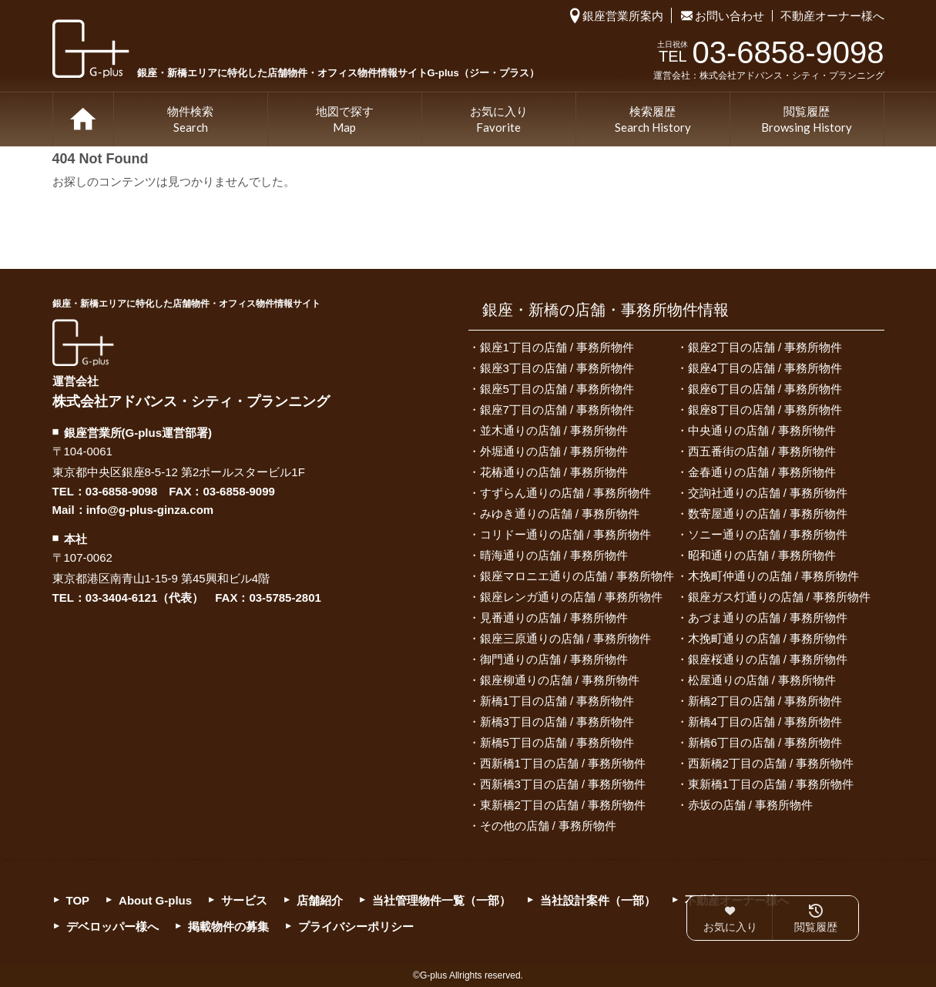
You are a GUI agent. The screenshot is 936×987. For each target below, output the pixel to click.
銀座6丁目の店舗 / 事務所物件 (765, 388)
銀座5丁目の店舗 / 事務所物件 (557, 388)
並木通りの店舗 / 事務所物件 (554, 430)
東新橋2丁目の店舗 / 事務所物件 (563, 804)
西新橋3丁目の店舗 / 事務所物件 (563, 784)
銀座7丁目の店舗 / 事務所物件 (557, 409)
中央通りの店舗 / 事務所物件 (762, 430)
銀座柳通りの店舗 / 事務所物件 (560, 680)
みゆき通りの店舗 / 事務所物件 (560, 513)
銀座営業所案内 (622, 15)
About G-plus (155, 900)
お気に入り (499, 120)
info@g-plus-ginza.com (149, 509)
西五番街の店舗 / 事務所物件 (762, 451)
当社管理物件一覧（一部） (441, 900)
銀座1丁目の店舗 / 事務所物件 (557, 347)
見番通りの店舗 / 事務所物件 (554, 617)
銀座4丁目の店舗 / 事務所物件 (765, 367)
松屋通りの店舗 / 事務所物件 (762, 680)
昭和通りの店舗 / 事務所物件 (762, 555)
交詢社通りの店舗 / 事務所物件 (768, 492)
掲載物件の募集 (228, 926)
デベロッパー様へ (112, 926)
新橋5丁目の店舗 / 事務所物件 (557, 742)
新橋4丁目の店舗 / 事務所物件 (765, 721)
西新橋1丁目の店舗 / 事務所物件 (563, 763)
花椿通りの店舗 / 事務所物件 (554, 471)
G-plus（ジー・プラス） (83, 342)
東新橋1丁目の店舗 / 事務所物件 (771, 784)
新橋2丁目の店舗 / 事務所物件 (765, 700)
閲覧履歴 (806, 120)
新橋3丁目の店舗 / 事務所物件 (557, 721)
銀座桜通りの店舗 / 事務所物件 (768, 659)
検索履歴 (653, 120)
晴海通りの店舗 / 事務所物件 (554, 555)
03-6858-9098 (121, 491)
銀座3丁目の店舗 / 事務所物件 (557, 367)
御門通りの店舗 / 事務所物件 (554, 659)
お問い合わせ (729, 15)
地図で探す (345, 120)
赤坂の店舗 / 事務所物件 (751, 804)
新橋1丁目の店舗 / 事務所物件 (557, 700)
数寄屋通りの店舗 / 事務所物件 (768, 513)
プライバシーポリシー (356, 926)
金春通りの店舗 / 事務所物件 (762, 471)
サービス (244, 900)
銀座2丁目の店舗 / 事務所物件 (765, 347)
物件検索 (190, 120)
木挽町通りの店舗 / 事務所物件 (768, 638)
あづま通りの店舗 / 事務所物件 (768, 617)
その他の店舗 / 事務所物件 (548, 825)
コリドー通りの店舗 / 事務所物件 (566, 534)
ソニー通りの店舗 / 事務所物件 (768, 534)
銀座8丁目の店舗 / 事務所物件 (765, 409)
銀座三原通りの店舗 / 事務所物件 (566, 638)
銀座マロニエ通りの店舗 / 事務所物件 (577, 575)
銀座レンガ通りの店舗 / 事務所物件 (571, 596)
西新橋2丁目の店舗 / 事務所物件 (771, 763)
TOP (83, 119)
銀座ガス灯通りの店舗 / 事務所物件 (779, 596)
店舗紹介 (320, 900)
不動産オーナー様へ (832, 16)
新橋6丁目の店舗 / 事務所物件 (765, 742)
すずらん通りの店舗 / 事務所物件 (566, 492)
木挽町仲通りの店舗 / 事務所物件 (774, 575)
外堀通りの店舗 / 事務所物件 (554, 451)
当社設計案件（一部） (598, 900)
